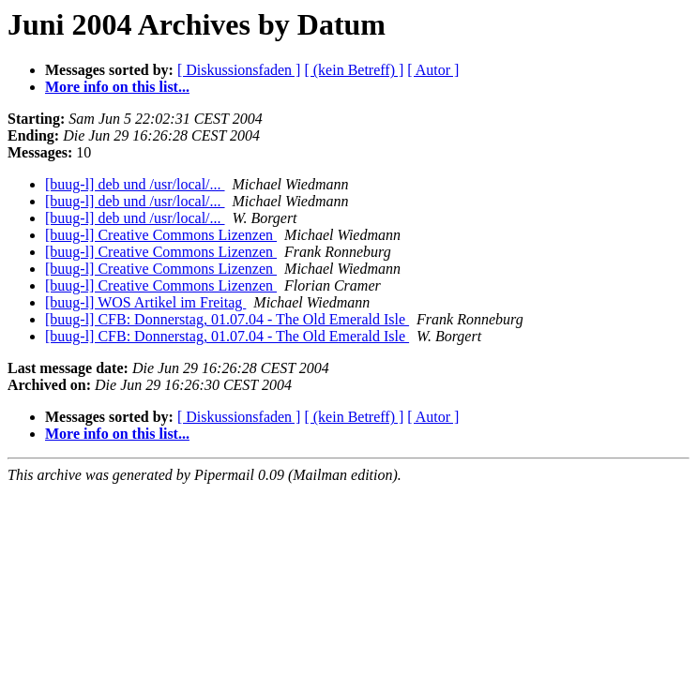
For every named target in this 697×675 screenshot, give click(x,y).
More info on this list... (117, 87)
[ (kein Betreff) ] (353, 70)
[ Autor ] (433, 70)
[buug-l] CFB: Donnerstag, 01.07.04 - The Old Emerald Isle (227, 319)
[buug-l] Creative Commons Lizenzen (161, 235)
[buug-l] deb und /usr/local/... (135, 184)
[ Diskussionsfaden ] (239, 70)
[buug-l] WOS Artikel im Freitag (145, 302)
